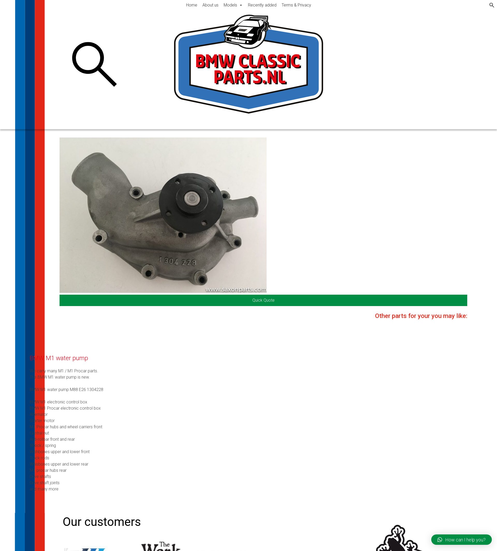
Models (233, 5)
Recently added (262, 5)
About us (210, 5)
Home (191, 5)
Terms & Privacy (296, 5)
